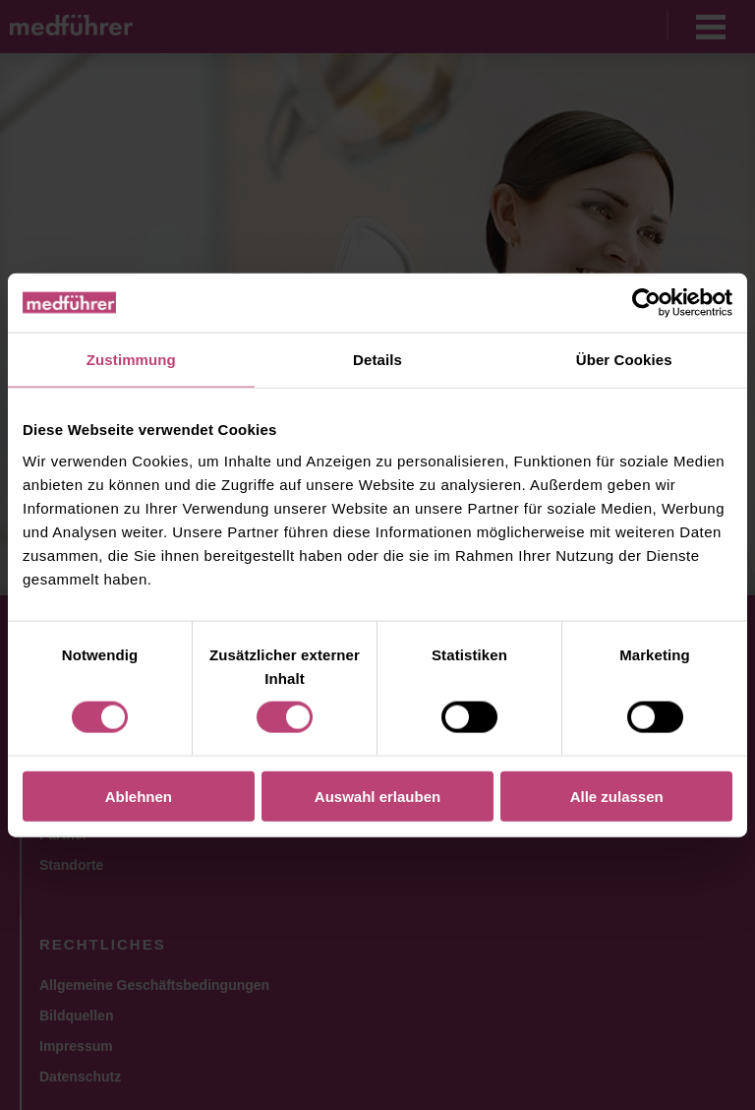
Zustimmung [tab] (131, 359)
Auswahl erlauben (377, 795)
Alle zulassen (617, 795)
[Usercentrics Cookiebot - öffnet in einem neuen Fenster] (646, 303)
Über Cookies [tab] (624, 359)
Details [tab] (377, 359)
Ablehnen (138, 795)
